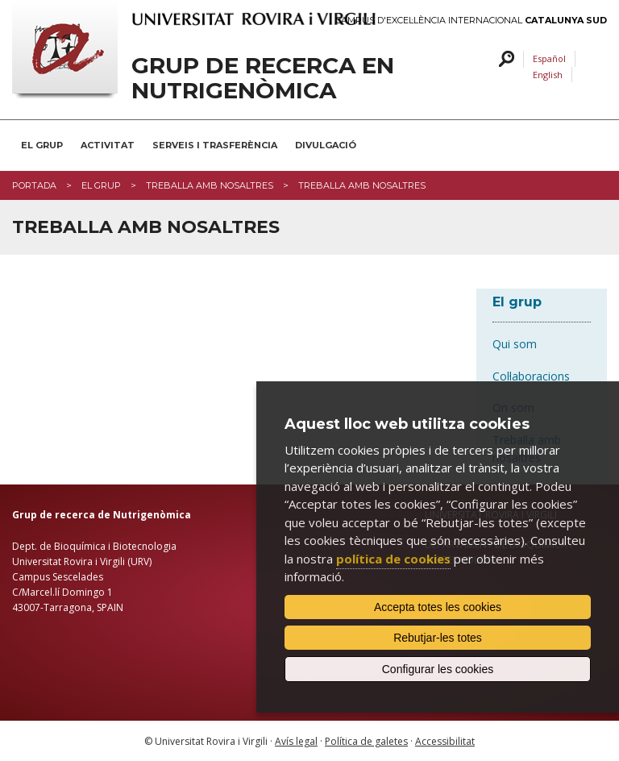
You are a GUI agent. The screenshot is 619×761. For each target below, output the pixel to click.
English (548, 75)
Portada (34, 185)
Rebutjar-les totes (437, 637)
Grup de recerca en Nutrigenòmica (262, 78)
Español (549, 58)
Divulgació (325, 145)
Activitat (108, 145)
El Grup (42, 145)
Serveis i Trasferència (214, 145)
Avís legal (296, 741)
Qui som (514, 343)
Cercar (504, 59)
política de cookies (393, 559)
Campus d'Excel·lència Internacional (471, 20)
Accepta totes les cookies (437, 607)
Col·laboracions (531, 376)
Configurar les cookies (438, 669)
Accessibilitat (445, 741)
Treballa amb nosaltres (209, 185)
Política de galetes (366, 741)
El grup (101, 185)
